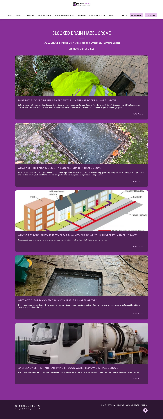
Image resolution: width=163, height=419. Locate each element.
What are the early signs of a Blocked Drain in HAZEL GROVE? (60, 167)
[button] (19, 15)
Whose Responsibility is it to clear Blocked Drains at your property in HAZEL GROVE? (78, 235)
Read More (138, 114)
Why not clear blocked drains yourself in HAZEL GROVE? (57, 300)
